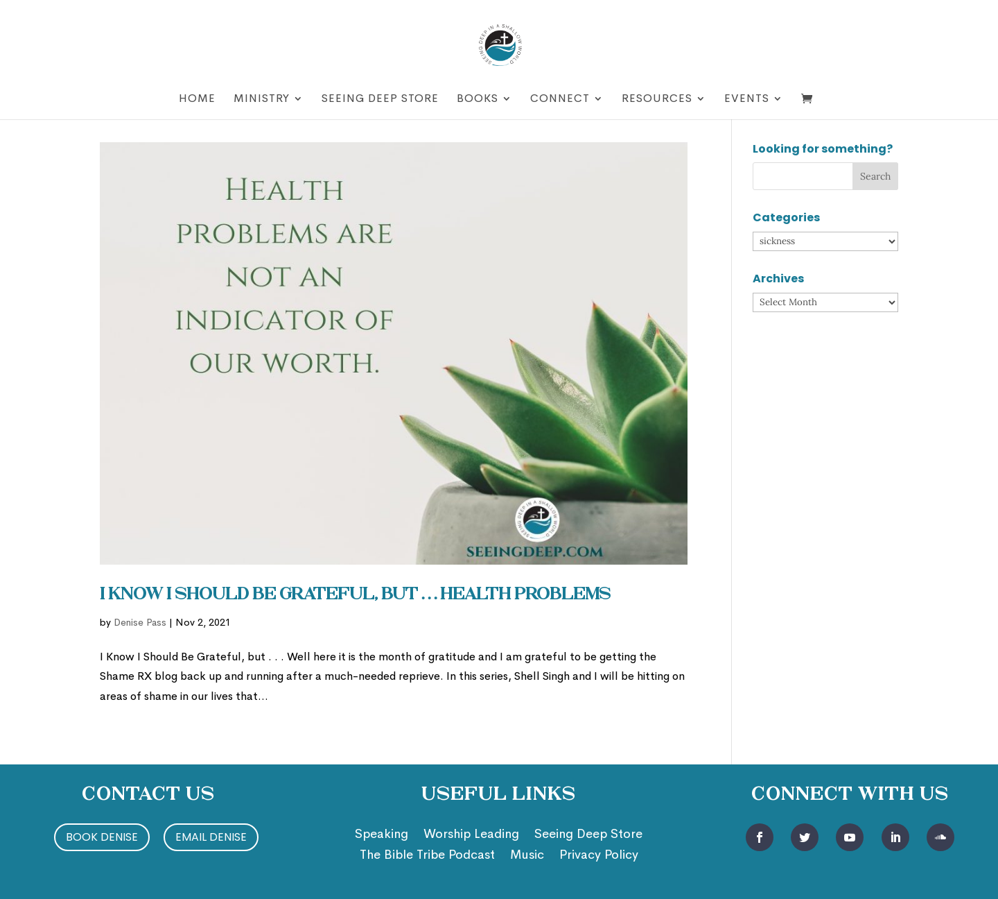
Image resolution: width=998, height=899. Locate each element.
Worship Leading (471, 835)
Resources (657, 99)
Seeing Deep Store (380, 99)
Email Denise (211, 837)
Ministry (262, 99)
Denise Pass (140, 622)
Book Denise (102, 837)
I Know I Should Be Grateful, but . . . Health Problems (355, 595)
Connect (560, 99)
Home (197, 99)
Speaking (381, 835)
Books (477, 99)
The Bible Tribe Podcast (427, 856)
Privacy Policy (598, 856)
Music (527, 856)
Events (746, 99)
